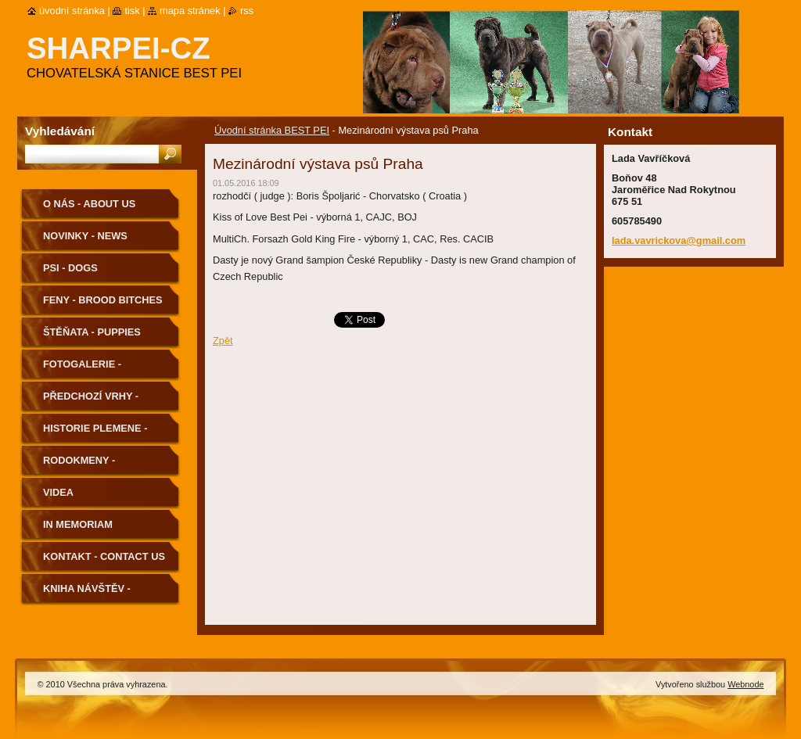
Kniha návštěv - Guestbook (87, 594)
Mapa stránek (190, 10)
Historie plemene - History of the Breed (103, 433)
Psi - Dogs (70, 268)
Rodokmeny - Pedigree (79, 465)
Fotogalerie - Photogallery (84, 369)
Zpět (223, 340)
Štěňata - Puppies (92, 332)
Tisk (131, 10)
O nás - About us (89, 204)
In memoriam (78, 524)
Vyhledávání (60, 131)
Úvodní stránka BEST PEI (271, 130)
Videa (58, 492)
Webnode (745, 684)
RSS (246, 10)
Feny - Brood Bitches (103, 300)
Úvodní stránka (72, 10)
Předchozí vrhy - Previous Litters (91, 401)
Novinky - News (85, 236)
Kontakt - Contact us (104, 556)
